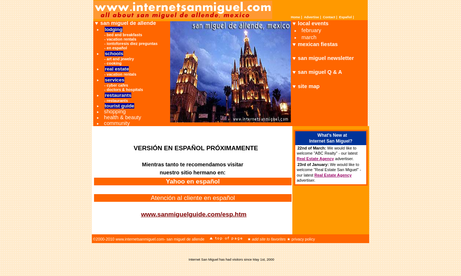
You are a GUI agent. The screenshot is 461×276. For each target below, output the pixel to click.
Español (345, 17)
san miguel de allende (128, 23)
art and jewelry (120, 59)
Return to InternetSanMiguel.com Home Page (152, 222)
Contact (329, 17)
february (311, 30)
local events (313, 23)
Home (295, 17)
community (117, 123)
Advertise (311, 17)
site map (308, 86)
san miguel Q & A (320, 72)
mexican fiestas (318, 44)
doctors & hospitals (125, 89)
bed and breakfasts (124, 35)
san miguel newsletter (326, 58)
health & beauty (122, 117)
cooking (114, 63)
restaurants (117, 100)
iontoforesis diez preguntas (132, 43)
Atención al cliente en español (193, 197)
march (308, 37)
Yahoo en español (193, 181)
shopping (115, 111)
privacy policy (303, 239)
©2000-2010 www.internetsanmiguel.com (128, 239)
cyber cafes (117, 85)
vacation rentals (121, 39)
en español (117, 48)
